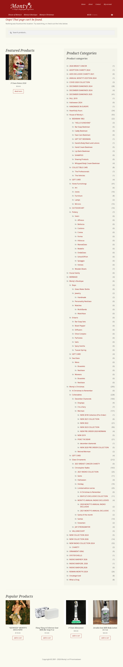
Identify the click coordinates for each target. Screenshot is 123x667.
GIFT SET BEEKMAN (83, 139)
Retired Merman (84, 451)
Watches (78, 305)
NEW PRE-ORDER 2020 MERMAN (93, 431)
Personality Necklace (83, 301)
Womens (78, 374)
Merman (81, 411)
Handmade (82, 297)
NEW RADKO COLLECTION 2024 (82, 543)
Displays (81, 403)
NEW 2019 (82, 435)
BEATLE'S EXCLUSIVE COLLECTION (94, 496)
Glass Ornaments (79, 459)
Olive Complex (80, 334)
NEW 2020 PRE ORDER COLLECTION (94, 447)
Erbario (75, 317)
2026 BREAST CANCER (78, 66)
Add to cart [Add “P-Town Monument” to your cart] (76, 636)
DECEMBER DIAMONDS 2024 (80, 86)
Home (83, 4)
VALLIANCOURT (78, 531)
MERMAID (73, 277)
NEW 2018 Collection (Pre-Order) (93, 415)
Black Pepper (80, 326)
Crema (80, 232)
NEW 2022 (84, 423)
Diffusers (78, 330)
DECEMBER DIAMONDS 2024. (81, 90)
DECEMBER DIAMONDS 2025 (80, 94)
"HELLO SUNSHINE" (83, 123)
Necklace (81, 370)
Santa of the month (85, 515)
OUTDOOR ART (78, 208)
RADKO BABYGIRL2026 (78, 567)
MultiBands (82, 309)
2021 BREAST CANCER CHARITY (87, 464)
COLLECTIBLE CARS (80, 167)
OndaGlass (82, 252)
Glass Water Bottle (82, 289)
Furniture (78, 196)
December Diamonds (83, 399)
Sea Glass (76, 358)
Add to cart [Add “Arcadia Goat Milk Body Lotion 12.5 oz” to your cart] (105, 638)
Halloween (82, 480)
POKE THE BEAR (84, 439)
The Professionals (82, 171)
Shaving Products (81, 159)
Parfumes (78, 338)
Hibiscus (81, 240)
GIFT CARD (76, 179)
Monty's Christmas (76, 386)
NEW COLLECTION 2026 (78, 539)
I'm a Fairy (82, 407)
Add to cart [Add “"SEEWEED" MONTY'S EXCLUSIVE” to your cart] (18, 638)
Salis (77, 342)
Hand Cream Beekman (83, 147)
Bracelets (81, 366)
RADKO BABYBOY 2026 (78, 559)
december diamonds (88, 443)
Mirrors (78, 204)
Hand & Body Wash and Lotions (87, 143)
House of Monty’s (15, 15)
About (90, 4)
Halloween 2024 (75, 102)
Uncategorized (75, 576)
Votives (80, 265)
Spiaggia (81, 261)
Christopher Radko (82, 468)
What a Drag (74, 580)
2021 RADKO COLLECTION (88, 472)
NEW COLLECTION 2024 (78, 535)
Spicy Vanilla (80, 346)
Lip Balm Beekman (82, 151)
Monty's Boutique (76, 281)
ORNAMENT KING (76, 551)
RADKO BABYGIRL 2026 (78, 563)
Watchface (82, 313)
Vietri (77, 216)
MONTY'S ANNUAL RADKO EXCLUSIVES (93, 500)
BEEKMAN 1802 (78, 119)
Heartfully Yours (75, 110)
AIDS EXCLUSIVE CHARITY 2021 (81, 74)
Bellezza (81, 224)
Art (76, 188)
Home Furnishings (79, 184)
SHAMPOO (79, 155)
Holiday (81, 484)
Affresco (81, 220)
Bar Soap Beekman (82, 127)
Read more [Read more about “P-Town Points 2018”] (18, 91)
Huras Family (74, 273)
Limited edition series (86, 488)
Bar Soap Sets (80, 321)
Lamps (77, 200)
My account (108, 4)
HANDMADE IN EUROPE (78, 106)
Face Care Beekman (82, 135)
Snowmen (81, 523)
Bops (74, 285)
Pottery (75, 212)
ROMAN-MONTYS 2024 (78, 571)
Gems (80, 476)
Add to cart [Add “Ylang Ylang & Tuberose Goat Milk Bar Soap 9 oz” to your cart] (47, 638)
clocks (77, 192)
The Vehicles (80, 175)
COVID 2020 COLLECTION (79, 82)
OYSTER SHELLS (75, 555)
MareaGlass (82, 244)
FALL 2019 (73, 98)
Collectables (77, 395)
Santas (80, 519)
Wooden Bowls (80, 269)
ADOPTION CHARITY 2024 (79, 70)
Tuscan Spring (80, 350)
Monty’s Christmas (46, 15)
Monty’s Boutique (30, 15)
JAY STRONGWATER (82, 527)
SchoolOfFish (83, 257)
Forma (80, 236)
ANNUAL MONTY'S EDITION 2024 (82, 78)
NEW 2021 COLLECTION (89, 419)
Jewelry (78, 293)
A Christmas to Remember (82, 390)
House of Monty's (76, 115)
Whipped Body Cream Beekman (87, 163)
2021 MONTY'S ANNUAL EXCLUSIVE (94, 511)
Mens (77, 362)
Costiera (81, 228)
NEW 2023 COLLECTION (89, 427)
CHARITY (75, 547)
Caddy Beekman (81, 131)
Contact (98, 4)
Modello (81, 248)
